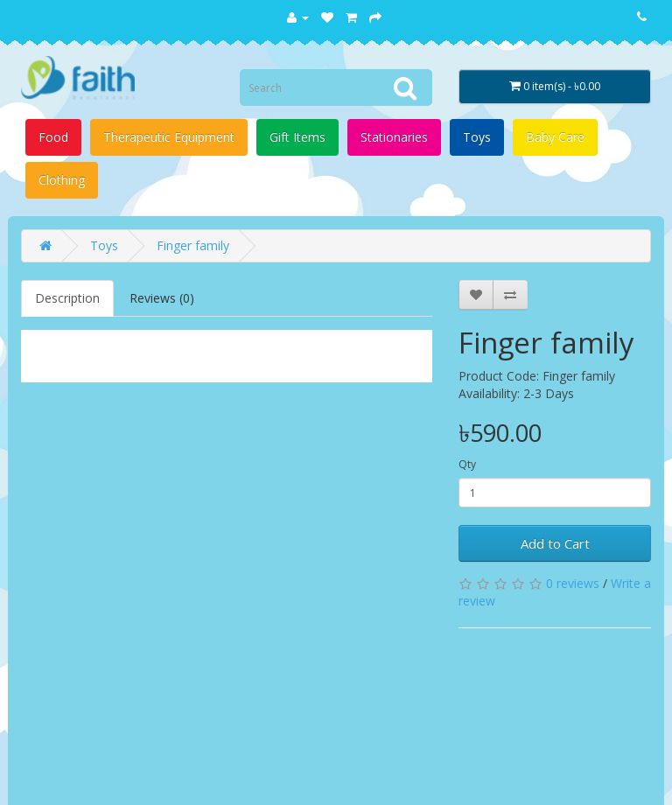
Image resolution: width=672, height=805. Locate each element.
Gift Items (298, 137)
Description (67, 298)
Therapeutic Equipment (168, 137)
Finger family (193, 245)
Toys (477, 137)
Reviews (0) (162, 298)
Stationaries (394, 137)
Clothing (61, 180)
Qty (467, 464)
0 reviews (572, 583)
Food (53, 137)
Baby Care (555, 137)
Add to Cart (555, 543)
